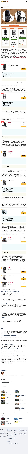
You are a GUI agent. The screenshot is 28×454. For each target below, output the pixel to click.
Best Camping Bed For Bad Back (8, 397)
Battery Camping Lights (7, 418)
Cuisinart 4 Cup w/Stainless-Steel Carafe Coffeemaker (5, 37)
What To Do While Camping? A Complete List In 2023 (16, 431)
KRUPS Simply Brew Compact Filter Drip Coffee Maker (14, 37)
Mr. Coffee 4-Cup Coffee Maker (11, 275)
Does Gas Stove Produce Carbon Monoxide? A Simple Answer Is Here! (22, 408)
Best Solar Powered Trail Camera (8, 423)
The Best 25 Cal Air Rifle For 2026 (5, 382)
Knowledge (10, 61)
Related (7, 61)
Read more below (12, 46)
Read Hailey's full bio (3, 379)
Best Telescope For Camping (7, 402)
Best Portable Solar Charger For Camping (10, 435)
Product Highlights (9, 124)
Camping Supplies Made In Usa (8, 394)
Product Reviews (8, 441)
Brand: (22, 67)
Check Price (23, 69)
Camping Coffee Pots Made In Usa (10, 438)
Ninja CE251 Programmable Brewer (11, 180)
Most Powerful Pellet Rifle (21, 418)
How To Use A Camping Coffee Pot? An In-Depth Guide (15, 437)
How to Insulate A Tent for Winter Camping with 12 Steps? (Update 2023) (22, 396)
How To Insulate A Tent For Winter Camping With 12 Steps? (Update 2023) (16, 434)
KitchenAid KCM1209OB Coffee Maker (12, 268)
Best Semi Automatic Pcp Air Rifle (10, 433)
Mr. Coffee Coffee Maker (22, 36)
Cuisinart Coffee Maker (10, 152)
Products (3, 61)
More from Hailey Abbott (4, 386)
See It (14, 39)
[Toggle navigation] (26, 1)
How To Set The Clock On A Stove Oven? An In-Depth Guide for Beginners (22, 404)
